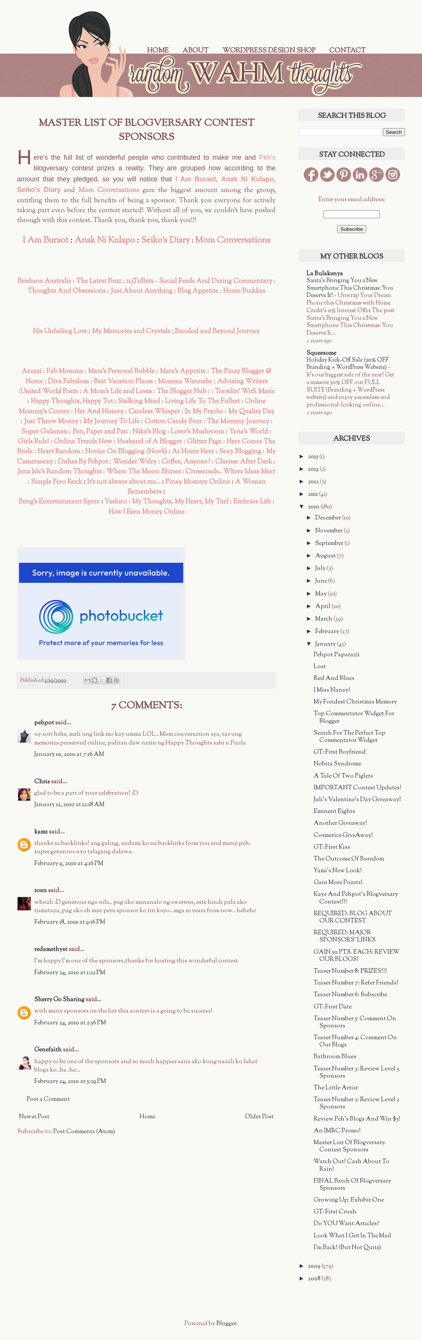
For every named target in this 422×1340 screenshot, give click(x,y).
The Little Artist (336, 1088)
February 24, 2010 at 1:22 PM (69, 972)
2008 (315, 1279)
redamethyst (50, 949)
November (329, 531)
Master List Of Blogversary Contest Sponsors (349, 1146)
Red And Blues (334, 678)
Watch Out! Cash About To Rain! (351, 1165)
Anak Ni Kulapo (247, 179)
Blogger (226, 1323)
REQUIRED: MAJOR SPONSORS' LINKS (345, 937)
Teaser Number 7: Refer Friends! (356, 983)
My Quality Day (251, 411)
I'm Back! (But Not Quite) (347, 1247)
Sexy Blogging (240, 451)
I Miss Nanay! (332, 690)
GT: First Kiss (332, 847)
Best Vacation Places (123, 381)
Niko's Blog (149, 432)
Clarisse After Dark (243, 462)
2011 (313, 494)
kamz (41, 832)
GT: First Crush (335, 1212)
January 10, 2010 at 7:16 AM (69, 754)
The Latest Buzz (98, 281)
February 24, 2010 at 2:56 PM (70, 1023)
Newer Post (34, 1117)
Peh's (267, 157)
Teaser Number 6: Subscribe (350, 995)
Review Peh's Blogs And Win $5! (357, 1119)
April (323, 606)
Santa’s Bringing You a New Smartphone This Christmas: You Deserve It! (349, 288)
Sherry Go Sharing (59, 999)
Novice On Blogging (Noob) (126, 451)
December (328, 518)
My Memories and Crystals (131, 331)
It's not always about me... (123, 482)
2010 (314, 507)
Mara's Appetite (183, 371)
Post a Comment (48, 1099)
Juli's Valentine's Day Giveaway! (357, 799)
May (321, 594)
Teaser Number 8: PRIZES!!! (350, 971)
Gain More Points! (338, 882)
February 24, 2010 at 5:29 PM (70, 1081)
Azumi (31, 371)
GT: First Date (333, 1007)
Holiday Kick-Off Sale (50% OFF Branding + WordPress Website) (347, 364)
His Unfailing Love (60, 331)
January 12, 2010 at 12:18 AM (69, 804)
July (321, 568)
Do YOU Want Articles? (346, 1223)
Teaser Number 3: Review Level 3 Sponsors (356, 1073)
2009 (315, 1266)
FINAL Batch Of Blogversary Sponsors (352, 1185)
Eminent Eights (334, 811)
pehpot (44, 723)
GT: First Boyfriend (340, 752)
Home (158, 51)
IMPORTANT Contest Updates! (357, 788)
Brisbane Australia (44, 281)
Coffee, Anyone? (186, 462)
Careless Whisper (154, 411)
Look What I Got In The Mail (352, 1236)
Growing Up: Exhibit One (349, 1200)
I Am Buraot (195, 179)
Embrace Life (252, 501)
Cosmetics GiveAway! (343, 835)
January (326, 644)
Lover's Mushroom (197, 432)
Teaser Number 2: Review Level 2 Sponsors (356, 1103)
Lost (320, 666)
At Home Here (193, 451)
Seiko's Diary (39, 190)
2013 (314, 469)
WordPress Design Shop (269, 51)
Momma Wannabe (185, 381)
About (195, 51)
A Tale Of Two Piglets (343, 776)
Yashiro (117, 501)
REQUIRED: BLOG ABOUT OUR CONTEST (353, 918)
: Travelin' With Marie (243, 391)
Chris (42, 782)
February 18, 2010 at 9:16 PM (69, 922)
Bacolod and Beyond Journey (217, 331)
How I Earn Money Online (146, 512)
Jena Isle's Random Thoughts (59, 471)
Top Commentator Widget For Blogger (354, 718)
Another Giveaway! (340, 823)
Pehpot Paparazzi (337, 655)
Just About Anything (142, 291)
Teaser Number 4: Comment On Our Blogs (355, 1041)
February (327, 631)
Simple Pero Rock (56, 482)
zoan (40, 890)
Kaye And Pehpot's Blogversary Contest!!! (356, 898)
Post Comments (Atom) (84, 1131)
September (329, 543)
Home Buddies (244, 291)
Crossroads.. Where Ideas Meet (230, 471)
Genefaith (48, 1050)
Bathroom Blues (335, 1057)
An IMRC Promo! (337, 1131)
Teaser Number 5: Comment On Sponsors (355, 1022)
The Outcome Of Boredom (349, 859)
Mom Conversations (108, 190)
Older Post (259, 1117)
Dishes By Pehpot (83, 462)
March (324, 619)
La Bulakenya (324, 274)
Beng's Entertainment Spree (59, 501)
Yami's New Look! (338, 871)
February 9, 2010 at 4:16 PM (68, 863)
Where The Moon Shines (143, 471)
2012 (314, 482)
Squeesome (321, 353)
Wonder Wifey (135, 462)
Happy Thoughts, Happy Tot (72, 401)
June (321, 581)
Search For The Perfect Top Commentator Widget (350, 737)
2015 (313, 456)
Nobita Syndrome (337, 764)
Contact (347, 51)
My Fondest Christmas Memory (355, 702)
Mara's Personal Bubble (121, 371)
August (326, 556)
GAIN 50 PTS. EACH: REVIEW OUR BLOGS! (357, 956)
